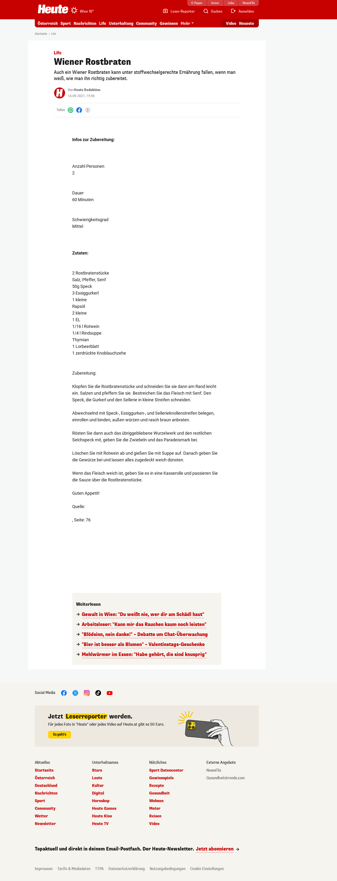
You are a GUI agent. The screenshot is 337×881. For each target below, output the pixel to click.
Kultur (98, 785)
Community (146, 23)
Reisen (155, 816)
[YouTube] (109, 692)
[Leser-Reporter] (179, 11)
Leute (97, 778)
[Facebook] (79, 110)
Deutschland (46, 785)
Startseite (41, 34)
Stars (97, 770)
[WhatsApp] (70, 110)
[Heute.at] (53, 9)
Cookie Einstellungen (207, 868)
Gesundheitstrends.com (225, 778)
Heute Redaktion (87, 90)
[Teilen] (88, 110)
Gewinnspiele (161, 778)
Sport (66, 23)
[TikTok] (98, 692)
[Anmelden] (242, 11)
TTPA (99, 868)
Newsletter (45, 823)
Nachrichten (85, 23)
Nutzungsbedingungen (167, 868)
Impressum (44, 868)
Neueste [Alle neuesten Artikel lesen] (246, 23)
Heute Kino (102, 816)
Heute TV (100, 823)
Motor (154, 808)
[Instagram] (87, 692)
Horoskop (100, 801)
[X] (75, 692)
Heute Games (104, 808)
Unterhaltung (121, 23)
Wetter (41, 816)
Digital (98, 793)
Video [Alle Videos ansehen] (231, 23)
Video (154, 823)
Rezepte (156, 785)
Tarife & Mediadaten (73, 868)
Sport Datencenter (166, 770)
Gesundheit (159, 793)
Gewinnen (169, 23)
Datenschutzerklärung (126, 868)
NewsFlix (213, 770)
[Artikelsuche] (212, 11)
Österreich (48, 23)
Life (102, 23)
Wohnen (156, 801)
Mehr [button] (185, 23)
